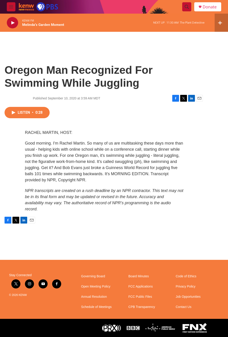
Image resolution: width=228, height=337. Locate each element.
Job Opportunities (188, 296)
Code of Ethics (186, 276)
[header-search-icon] (186, 6)
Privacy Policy (185, 286)
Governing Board (93, 276)
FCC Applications (141, 286)
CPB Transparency (142, 307)
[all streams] (221, 23)
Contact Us (183, 307)
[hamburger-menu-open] (11, 6)
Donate (210, 7)
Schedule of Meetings (96, 307)
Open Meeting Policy (95, 286)
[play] (12, 22)
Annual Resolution (94, 296)
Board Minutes (139, 276)
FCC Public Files (140, 296)
